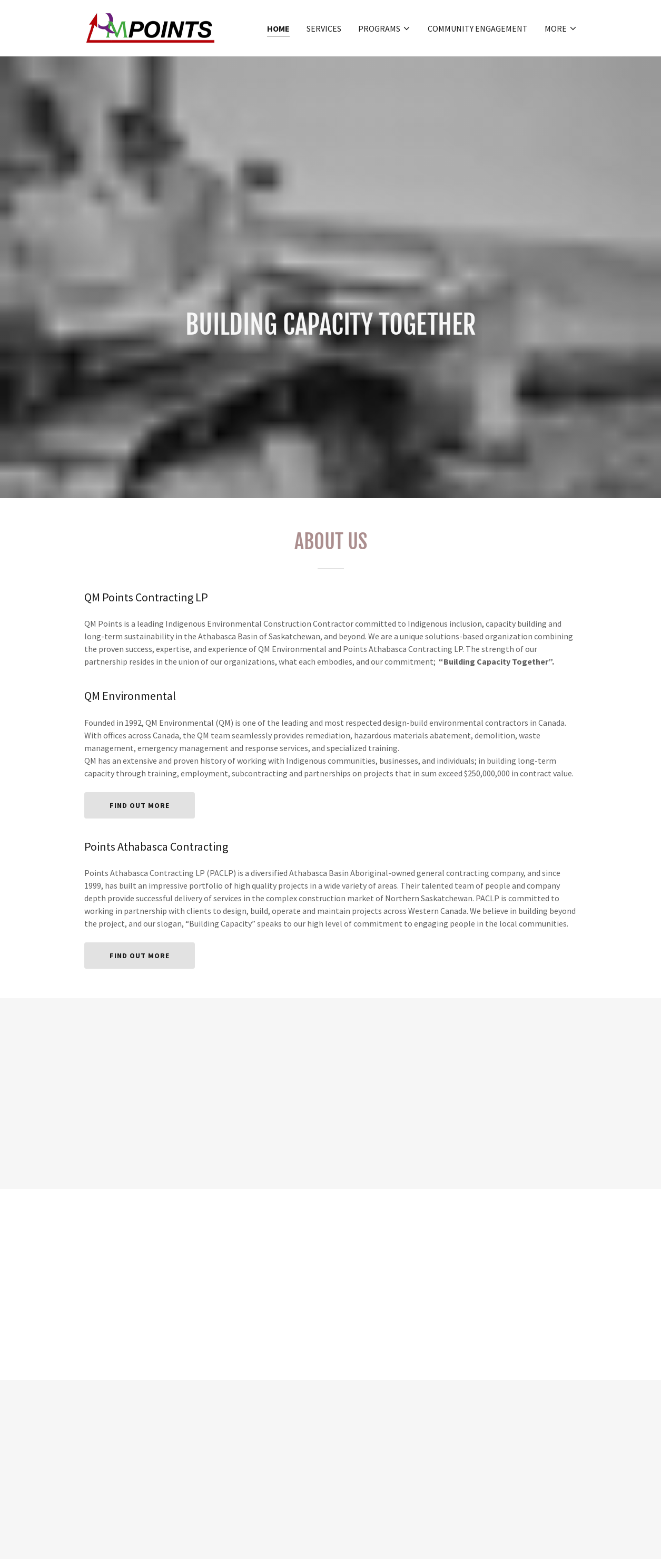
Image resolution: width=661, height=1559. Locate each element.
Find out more (140, 805)
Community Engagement (478, 28)
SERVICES (324, 28)
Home (278, 28)
